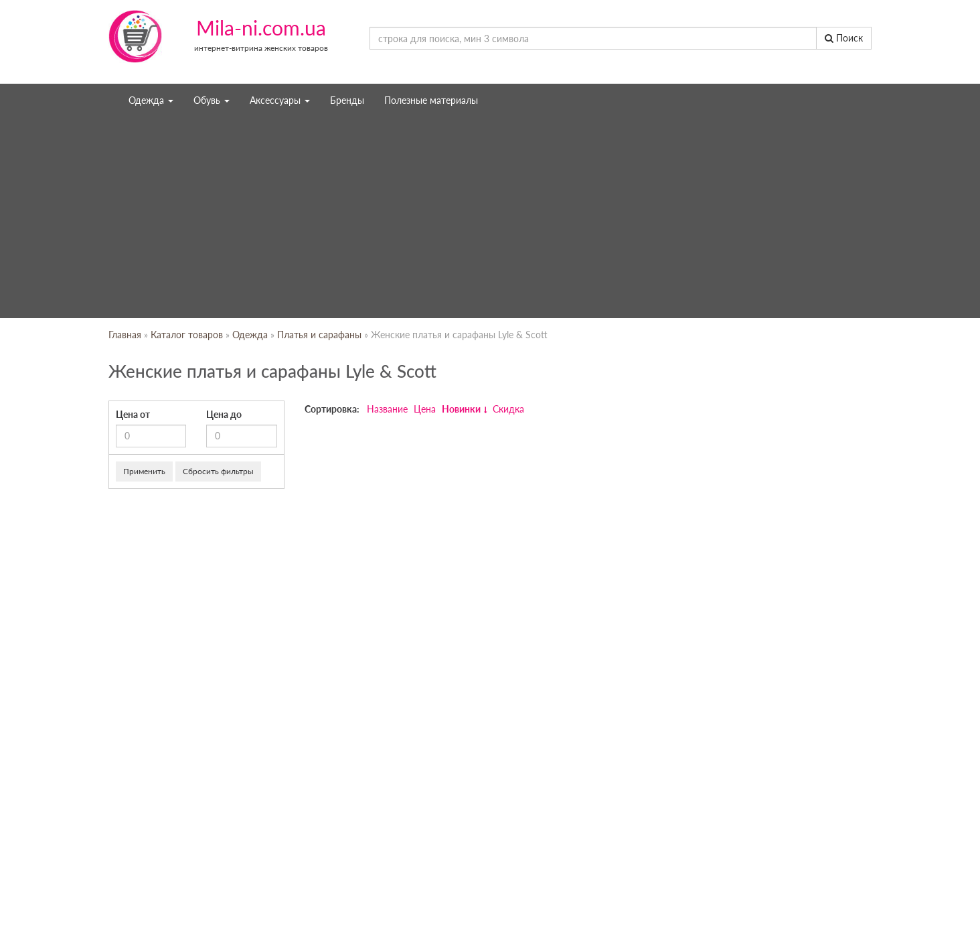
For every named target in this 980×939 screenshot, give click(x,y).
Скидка (508, 409)
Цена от (133, 414)
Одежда (151, 100)
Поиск (844, 38)
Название (387, 409)
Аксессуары (280, 100)
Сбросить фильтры (218, 471)
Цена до (224, 414)
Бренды (347, 100)
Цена (425, 409)
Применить (144, 471)
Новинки (461, 409)
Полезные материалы (431, 100)
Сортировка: (332, 409)
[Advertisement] (490, 217)
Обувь (211, 100)
